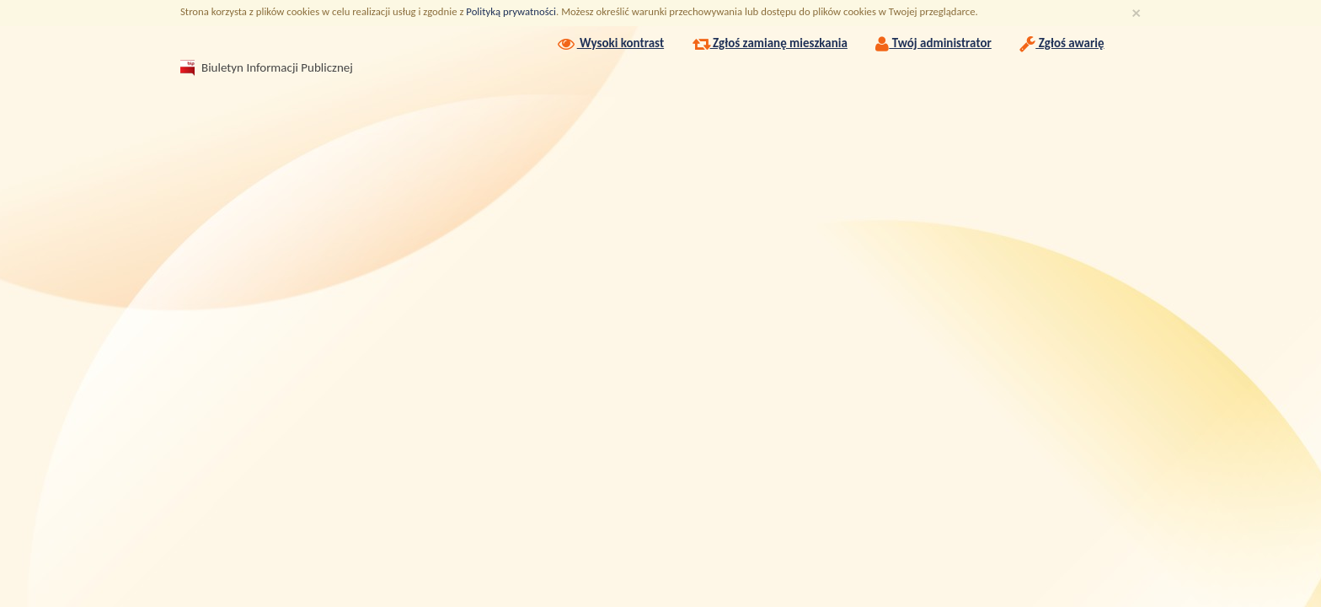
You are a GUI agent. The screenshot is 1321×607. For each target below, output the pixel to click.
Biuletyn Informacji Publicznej (260, 67)
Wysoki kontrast (609, 43)
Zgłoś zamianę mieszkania (770, 43)
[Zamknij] (1136, 13)
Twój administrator (933, 43)
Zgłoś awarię (1061, 43)
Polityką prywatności (511, 11)
